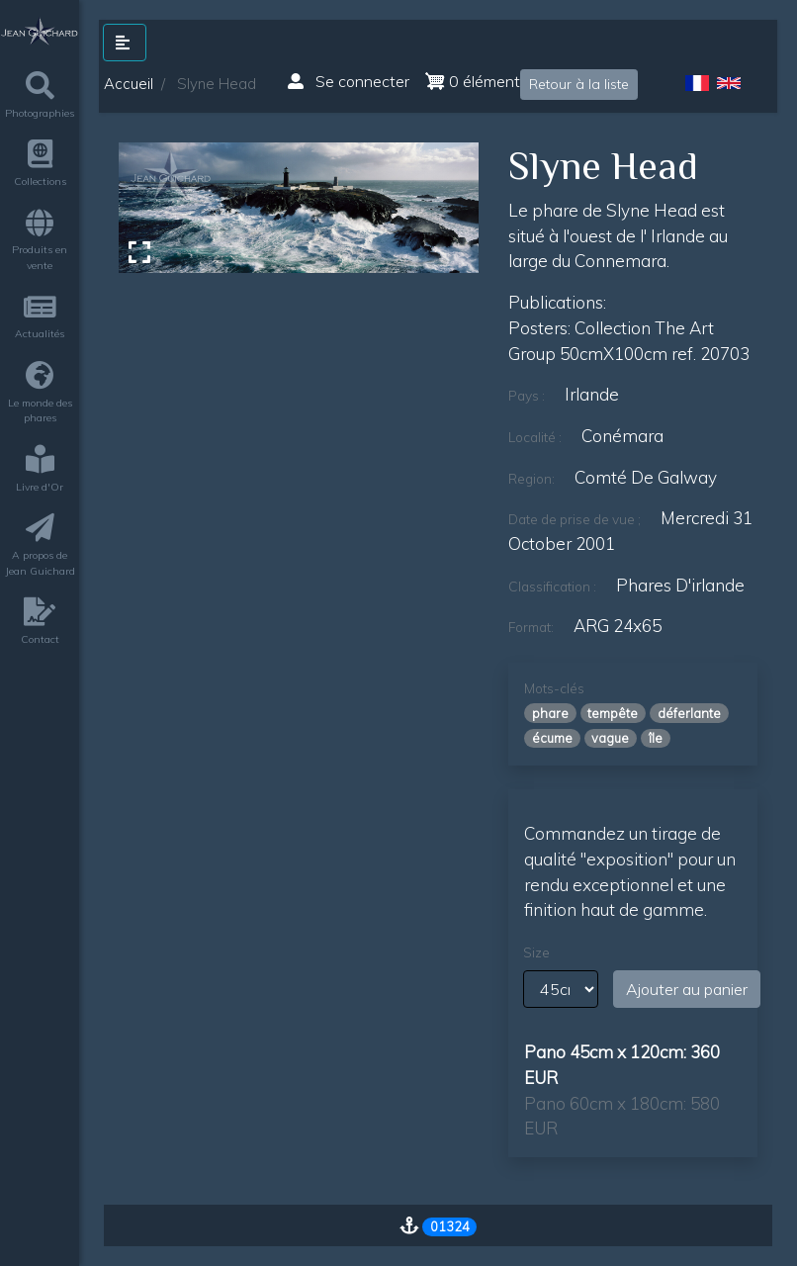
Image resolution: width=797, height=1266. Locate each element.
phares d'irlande (680, 585)
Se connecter (348, 81)
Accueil (128, 83)
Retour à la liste (579, 84)
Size (536, 952)
